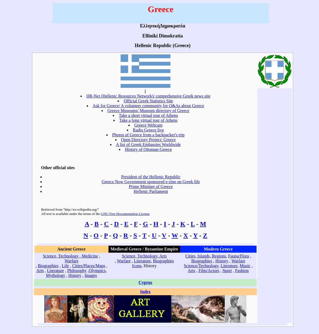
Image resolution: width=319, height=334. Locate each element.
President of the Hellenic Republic (150, 177)
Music (245, 265)
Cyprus (145, 282)
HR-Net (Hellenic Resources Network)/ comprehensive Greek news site (148, 96)
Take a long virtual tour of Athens (148, 120)
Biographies (48, 265)
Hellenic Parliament (151, 191)
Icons (137, 265)
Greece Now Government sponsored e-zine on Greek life (151, 181)
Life (65, 265)
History (74, 275)
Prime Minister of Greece (151, 186)
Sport (227, 270)
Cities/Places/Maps (88, 265)
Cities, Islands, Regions (205, 256)
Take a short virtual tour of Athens (148, 115)
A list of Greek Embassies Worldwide (148, 144)
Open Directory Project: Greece (148, 139)
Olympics (97, 270)
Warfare (71, 261)
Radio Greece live (148, 130)
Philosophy (77, 270)
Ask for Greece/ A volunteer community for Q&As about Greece (148, 105)
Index (145, 291)
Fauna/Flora (238, 256)
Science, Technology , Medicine (70, 256)
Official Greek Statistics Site (148, 101)
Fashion (242, 270)
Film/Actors (208, 270)
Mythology (55, 275)
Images (91, 275)
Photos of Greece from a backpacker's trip (148, 135)
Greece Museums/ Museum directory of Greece (148, 110)
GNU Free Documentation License (125, 214)
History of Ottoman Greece (148, 149)
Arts (40, 270)
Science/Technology (201, 265)
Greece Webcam (148, 125)
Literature (55, 270)
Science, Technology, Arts (144, 256)
